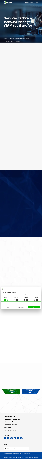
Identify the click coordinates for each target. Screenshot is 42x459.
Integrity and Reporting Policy (31, 457)
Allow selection (21, 307)
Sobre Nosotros (10, 430)
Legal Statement (19, 457)
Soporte (11, 38)
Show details (34, 303)
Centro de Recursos (11, 422)
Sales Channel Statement (9, 457)
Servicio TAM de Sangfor (13, 41)
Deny (8, 307)
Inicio (5, 38)
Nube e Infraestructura (12, 419)
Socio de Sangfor (11, 425)
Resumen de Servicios (22, 38)
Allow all (34, 307)
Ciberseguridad (10, 416)
